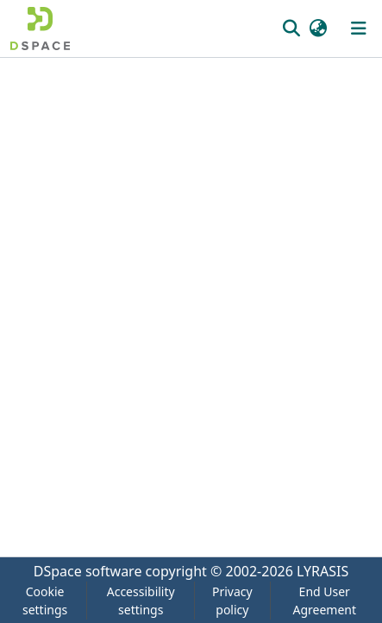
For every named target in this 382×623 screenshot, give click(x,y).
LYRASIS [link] (322, 571)
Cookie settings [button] (44, 600)
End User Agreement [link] (324, 600)
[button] (40, 28)
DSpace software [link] (88, 571)
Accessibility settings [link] (141, 600)
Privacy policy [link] (232, 600)
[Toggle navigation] (359, 28)
